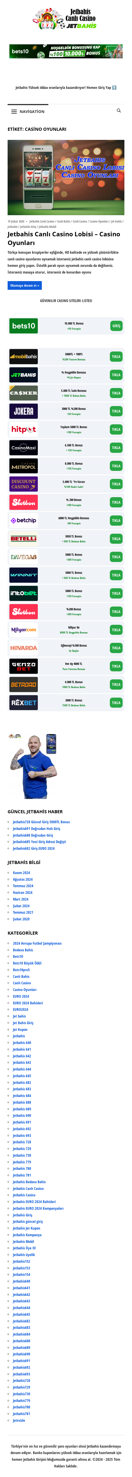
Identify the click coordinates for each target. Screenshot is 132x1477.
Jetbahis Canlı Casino (42, 221)
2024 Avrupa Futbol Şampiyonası (37, 943)
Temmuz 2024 (23, 885)
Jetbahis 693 (22, 1135)
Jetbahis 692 (22, 1128)
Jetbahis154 (21, 1274)
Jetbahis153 (21, 1268)
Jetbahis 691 (22, 1122)
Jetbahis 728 (22, 1141)
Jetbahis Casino (24, 1194)
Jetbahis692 (21, 1367)
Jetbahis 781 (22, 1175)
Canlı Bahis (63, 221)
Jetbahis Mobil (47, 227)
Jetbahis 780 (22, 1168)
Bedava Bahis (23, 949)
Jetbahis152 (21, 1261)
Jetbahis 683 (22, 1088)
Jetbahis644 (21, 1307)
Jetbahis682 (21, 1321)
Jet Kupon (20, 1029)
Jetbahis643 (21, 1300)
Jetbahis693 (21, 1374)
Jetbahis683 (21, 1327)
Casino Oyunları (99, 221)
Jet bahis (116, 221)
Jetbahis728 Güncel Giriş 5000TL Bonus (41, 821)
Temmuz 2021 (23, 912)
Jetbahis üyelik (24, 1254)
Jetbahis (12, 227)
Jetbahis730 (21, 1393)
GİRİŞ (116, 325)
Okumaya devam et (23, 285)
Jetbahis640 (21, 1281)
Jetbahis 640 (22, 1042)
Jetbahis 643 (22, 1062)
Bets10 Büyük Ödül (27, 963)
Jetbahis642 (21, 1294)
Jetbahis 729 (22, 1148)
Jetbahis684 (21, 1334)
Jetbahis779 (21, 1400)
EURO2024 (20, 1009)
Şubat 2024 (21, 905)
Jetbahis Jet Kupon (26, 1228)
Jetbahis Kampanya (27, 1234)
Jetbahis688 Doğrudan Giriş (33, 835)
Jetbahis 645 (22, 1075)
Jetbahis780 (21, 1407)
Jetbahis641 (21, 1287)
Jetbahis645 (21, 1314)
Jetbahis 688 (22, 1102)
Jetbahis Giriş (28, 227)
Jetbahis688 (21, 1340)
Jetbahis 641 (22, 1049)
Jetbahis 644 (22, 1069)
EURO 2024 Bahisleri (28, 1002)
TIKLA (116, 356)
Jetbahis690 (21, 1353)
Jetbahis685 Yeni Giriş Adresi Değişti (39, 841)
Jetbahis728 (21, 1380)
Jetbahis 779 (22, 1161)
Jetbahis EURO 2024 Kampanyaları (38, 1208)
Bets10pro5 (21, 969)
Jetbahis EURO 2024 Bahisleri (34, 1201)
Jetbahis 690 (22, 1115)
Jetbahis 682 (22, 1082)
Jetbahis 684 (22, 1095)
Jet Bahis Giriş (23, 1022)
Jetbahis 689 (22, 1108)
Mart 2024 (20, 899)
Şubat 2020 (21, 918)
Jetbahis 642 (22, 1055)
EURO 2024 (21, 996)
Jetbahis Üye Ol (24, 1247)
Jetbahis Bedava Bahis (29, 1181)
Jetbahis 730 (22, 1155)
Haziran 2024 (22, 892)
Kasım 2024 (21, 872)
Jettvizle (19, 1420)
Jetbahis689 (21, 1347)
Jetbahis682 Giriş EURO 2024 (34, 848)
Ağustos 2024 (23, 879)
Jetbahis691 (21, 1360)
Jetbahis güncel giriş (28, 1221)
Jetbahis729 (21, 1387)
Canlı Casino (80, 221)
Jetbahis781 (21, 1413)
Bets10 (18, 956)
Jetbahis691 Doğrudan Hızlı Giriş (36, 828)
